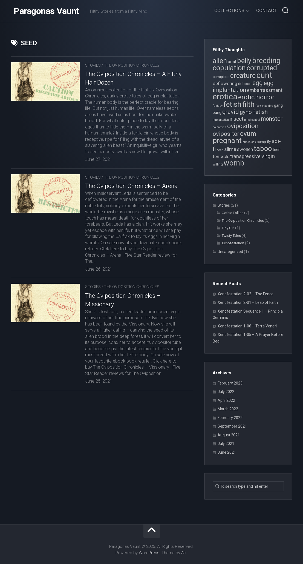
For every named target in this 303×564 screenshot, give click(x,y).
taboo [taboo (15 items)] (263, 148)
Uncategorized (230, 251)
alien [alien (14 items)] (220, 61)
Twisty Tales (231, 236)
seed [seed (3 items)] (220, 150)
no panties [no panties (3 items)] (219, 127)
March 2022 (228, 409)
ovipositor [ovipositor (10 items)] (226, 133)
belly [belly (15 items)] (244, 61)
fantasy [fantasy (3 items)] (218, 106)
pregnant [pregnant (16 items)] (227, 140)
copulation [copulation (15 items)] (229, 68)
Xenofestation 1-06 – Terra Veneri (247, 326)
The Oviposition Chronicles (131, 65)
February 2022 (230, 418)
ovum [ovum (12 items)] (248, 134)
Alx (183, 552)
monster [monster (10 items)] (271, 118)
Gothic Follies (232, 213)
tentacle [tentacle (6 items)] (221, 156)
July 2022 (226, 391)
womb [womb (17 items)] (234, 163)
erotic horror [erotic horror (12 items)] (256, 97)
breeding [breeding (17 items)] (266, 60)
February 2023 (230, 383)
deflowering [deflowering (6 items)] (225, 83)
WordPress (149, 552)
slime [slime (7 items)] (230, 149)
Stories (93, 65)
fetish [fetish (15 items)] (232, 104)
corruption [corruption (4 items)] (221, 77)
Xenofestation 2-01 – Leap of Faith (248, 302)
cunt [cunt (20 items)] (264, 75)
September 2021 (232, 426)
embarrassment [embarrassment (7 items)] (264, 90)
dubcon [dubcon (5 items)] (245, 83)
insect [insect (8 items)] (236, 119)
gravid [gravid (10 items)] (230, 111)
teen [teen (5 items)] (277, 149)
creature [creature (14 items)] (243, 76)
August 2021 (229, 435)
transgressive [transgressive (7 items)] (245, 156)
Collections (229, 10)
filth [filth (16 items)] (248, 104)
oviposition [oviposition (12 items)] (243, 126)
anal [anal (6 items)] (232, 61)
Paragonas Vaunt (46, 11)
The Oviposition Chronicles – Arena (131, 186)
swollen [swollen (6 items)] (245, 149)
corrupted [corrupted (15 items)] (262, 68)
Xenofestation (233, 243)
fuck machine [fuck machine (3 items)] (264, 106)
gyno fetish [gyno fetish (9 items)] (254, 112)
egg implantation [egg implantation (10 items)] (243, 86)
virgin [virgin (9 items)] (268, 156)
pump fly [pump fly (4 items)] (264, 142)
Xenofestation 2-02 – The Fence (245, 294)
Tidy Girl (228, 228)
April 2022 (226, 400)
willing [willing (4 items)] (218, 164)
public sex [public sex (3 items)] (249, 142)
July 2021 (226, 443)
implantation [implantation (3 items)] (221, 120)
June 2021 (227, 452)
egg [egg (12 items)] (257, 83)
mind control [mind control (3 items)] (252, 120)
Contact (266, 10)
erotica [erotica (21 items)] (225, 96)
